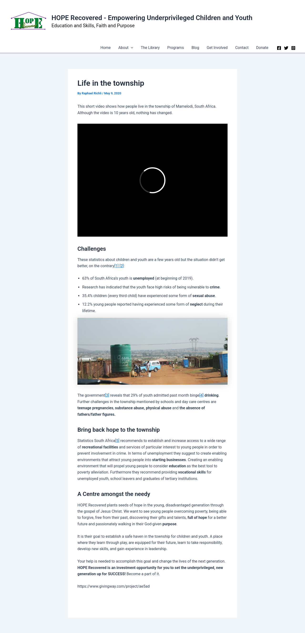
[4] (201, 395)
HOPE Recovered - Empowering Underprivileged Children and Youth (151, 18)
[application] (130, 48)
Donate (262, 47)
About (125, 48)
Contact (242, 47)
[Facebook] (279, 48)
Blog (195, 47)
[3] (107, 395)
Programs (175, 47)
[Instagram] (293, 48)
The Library (150, 47)
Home (106, 47)
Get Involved (217, 47)
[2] (121, 266)
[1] (116, 266)
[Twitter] (286, 48)
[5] (117, 440)
